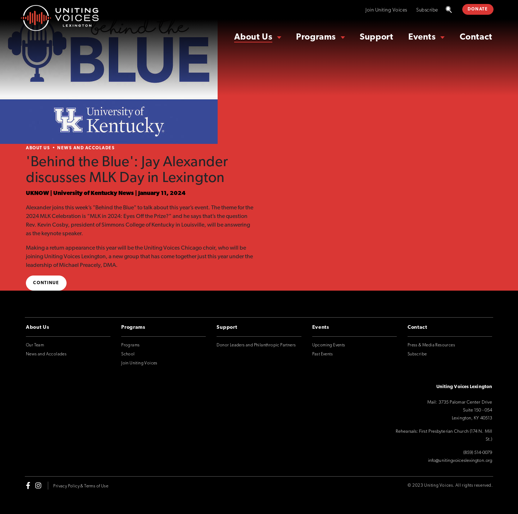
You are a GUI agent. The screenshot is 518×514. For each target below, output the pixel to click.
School (128, 354)
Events (422, 37)
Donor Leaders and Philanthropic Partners (256, 345)
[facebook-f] (28, 486)
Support (376, 37)
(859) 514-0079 (477, 452)
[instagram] (38, 486)
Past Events (322, 354)
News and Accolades (86, 148)
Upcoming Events (328, 345)
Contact (476, 37)
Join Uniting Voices (386, 10)
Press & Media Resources (431, 345)
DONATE (478, 9)
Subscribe (427, 10)
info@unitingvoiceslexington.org (460, 460)
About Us (253, 37)
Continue (46, 283)
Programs (316, 37)
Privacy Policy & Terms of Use (80, 486)
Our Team (35, 345)
